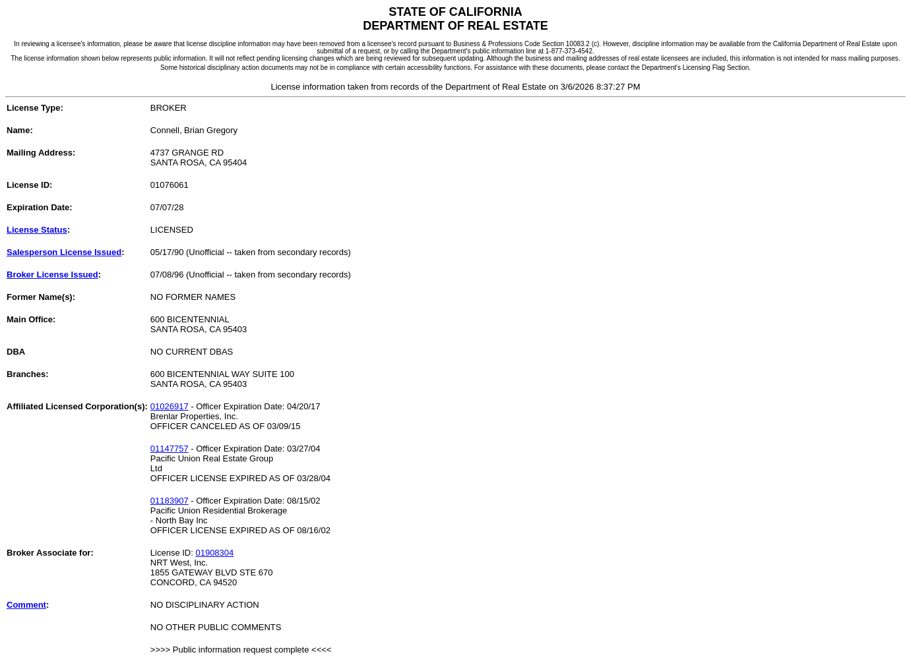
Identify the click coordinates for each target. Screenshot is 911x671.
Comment (26, 605)
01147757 (169, 448)
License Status (37, 230)
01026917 (169, 406)
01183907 (169, 501)
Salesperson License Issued (64, 252)
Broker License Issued (52, 274)
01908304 (214, 553)
